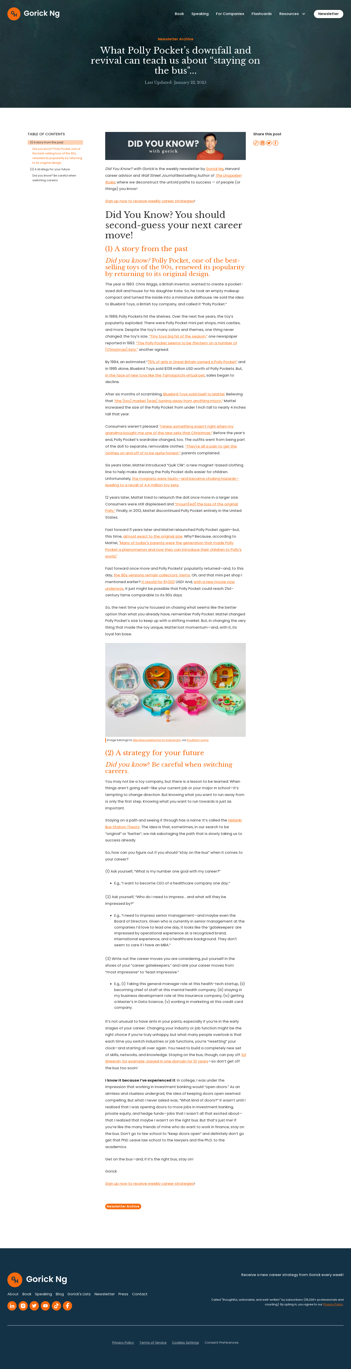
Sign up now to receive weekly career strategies (149, 201)
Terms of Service (153, 1342)
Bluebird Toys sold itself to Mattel (194, 394)
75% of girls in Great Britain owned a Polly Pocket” (192, 361)
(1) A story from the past (46, 142)
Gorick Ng (214, 168)
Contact (140, 1294)
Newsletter (328, 13)
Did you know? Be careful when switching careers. (54, 178)
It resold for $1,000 (158, 581)
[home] (33, 13)
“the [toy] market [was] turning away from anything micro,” (168, 400)
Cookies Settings (185, 1342)
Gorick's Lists (79, 1294)
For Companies (230, 13)
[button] (293, 14)
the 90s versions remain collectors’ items (152, 575)
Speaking (200, 13)
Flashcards (262, 13)
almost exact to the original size (152, 536)
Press (123, 1294)
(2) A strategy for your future (50, 169)
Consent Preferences (222, 1342)
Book (179, 13)
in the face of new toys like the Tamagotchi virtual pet (155, 375)
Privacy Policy (123, 1342)
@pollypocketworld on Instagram (157, 740)
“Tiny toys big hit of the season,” (178, 336)
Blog (60, 1294)
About (13, 1294)
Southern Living (197, 740)
